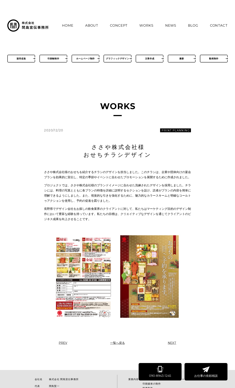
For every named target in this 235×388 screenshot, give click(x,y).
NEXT (172, 343)
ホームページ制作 (85, 58)
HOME (67, 26)
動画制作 (213, 58)
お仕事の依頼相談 (206, 372)
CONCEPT (119, 26)
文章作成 (149, 58)
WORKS (146, 26)
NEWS (170, 26)
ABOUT (91, 26)
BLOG (193, 26)
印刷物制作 (53, 58)
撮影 (181, 58)
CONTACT (219, 26)
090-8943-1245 (161, 372)
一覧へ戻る (117, 343)
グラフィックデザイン (117, 58)
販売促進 (21, 58)
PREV (63, 343)
